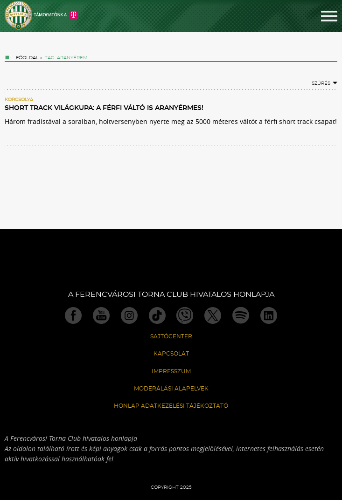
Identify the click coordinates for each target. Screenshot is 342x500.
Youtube (101, 315)
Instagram (129, 315)
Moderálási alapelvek (171, 388)
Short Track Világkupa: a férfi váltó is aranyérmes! (104, 108)
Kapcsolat (171, 353)
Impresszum (171, 371)
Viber (184, 315)
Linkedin (268, 315)
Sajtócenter (171, 336)
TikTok (157, 315)
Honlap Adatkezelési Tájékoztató (171, 406)
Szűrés (324, 83)
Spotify (240, 315)
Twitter (212, 315)
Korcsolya (19, 99)
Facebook (73, 315)
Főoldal (27, 57)
